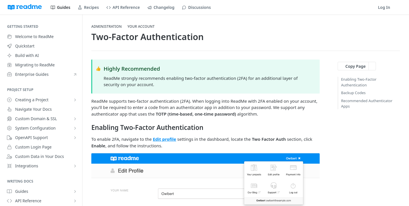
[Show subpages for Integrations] (75, 166)
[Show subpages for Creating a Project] (75, 100)
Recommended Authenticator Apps (366, 103)
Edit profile (164, 139)
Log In (384, 7)
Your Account (140, 26)
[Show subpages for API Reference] (75, 201)
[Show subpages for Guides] (75, 191)
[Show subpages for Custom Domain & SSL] (75, 118)
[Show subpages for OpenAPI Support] (75, 137)
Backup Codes (353, 92)
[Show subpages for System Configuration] (75, 128)
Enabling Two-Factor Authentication (358, 82)
